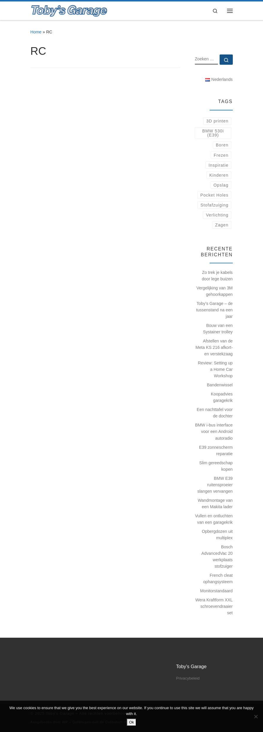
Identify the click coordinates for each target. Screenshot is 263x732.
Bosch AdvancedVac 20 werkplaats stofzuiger (217, 557)
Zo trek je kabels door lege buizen (217, 275)
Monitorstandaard (216, 590)
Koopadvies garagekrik (222, 397)
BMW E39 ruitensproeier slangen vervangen (215, 485)
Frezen (221, 155)
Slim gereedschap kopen (216, 466)
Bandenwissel (220, 385)
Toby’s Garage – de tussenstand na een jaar (214, 310)
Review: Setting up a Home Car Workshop (215, 369)
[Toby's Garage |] (69, 10)
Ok (131, 722)
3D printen (217, 121)
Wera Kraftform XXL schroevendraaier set (214, 606)
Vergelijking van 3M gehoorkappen (214, 291)
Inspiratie (218, 165)
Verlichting (217, 215)
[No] (256, 716)
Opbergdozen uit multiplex (217, 534)
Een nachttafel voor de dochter (215, 412)
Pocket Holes (214, 195)
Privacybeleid (187, 678)
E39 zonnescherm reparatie (216, 450)
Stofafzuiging (214, 205)
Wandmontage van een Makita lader (215, 503)
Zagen (221, 225)
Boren (222, 145)
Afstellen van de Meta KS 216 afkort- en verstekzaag (214, 347)
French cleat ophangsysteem (218, 578)
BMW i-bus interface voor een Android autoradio (214, 431)
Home (36, 32)
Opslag (220, 185)
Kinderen (218, 175)
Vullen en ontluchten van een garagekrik (214, 519)
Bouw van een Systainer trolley (218, 328)
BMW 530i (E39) (213, 133)
